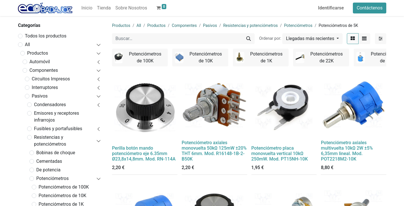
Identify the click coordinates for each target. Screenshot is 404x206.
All (27, 44)
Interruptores (45, 87)
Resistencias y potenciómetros (50, 140)
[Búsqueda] (249, 38)
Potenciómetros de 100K (64, 187)
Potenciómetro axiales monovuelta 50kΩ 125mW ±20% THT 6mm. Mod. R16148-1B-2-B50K (214, 151)
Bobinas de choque (55, 152)
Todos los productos (46, 36)
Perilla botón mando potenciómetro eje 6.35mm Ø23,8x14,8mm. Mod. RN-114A (143, 153)
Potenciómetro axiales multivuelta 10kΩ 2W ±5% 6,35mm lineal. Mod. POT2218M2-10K (347, 151)
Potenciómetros (52, 178)
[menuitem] (87, 8)
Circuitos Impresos (51, 79)
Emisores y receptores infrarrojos (56, 116)
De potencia (48, 170)
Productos (37, 53)
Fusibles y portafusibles (58, 128)
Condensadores (50, 104)
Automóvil (39, 61)
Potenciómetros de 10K (62, 195)
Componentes (43, 70)
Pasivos (40, 96)
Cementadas (49, 161)
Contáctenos (370, 8)
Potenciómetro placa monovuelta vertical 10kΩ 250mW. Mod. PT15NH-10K (279, 153)
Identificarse (331, 8)
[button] (312, 38)
